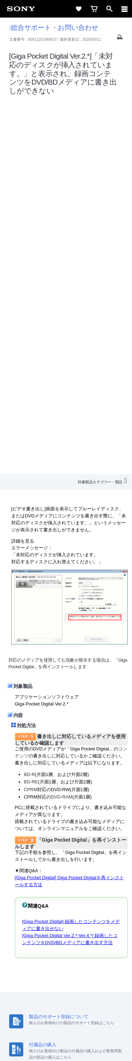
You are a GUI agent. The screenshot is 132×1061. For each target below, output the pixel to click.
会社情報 (34, 945)
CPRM (30, 415)
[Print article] (120, 39)
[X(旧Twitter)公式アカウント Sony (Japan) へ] (58, 971)
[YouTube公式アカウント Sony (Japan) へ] (74, 971)
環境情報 (65, 954)
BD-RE (31, 408)
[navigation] (124, 9)
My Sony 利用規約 (99, 954)
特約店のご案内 (91, 945)
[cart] (94, 9)
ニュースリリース (31, 954)
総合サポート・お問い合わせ (53, 27)
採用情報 (59, 945)
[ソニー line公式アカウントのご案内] (43, 971)
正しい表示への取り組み (66, 1026)
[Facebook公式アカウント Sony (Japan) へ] (89, 971)
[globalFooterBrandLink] (66, 1046)
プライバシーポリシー (66, 1018)
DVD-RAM (62, 423)
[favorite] (78, 9)
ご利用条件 (66, 1011)
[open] (109, 9)
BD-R (29, 401)
